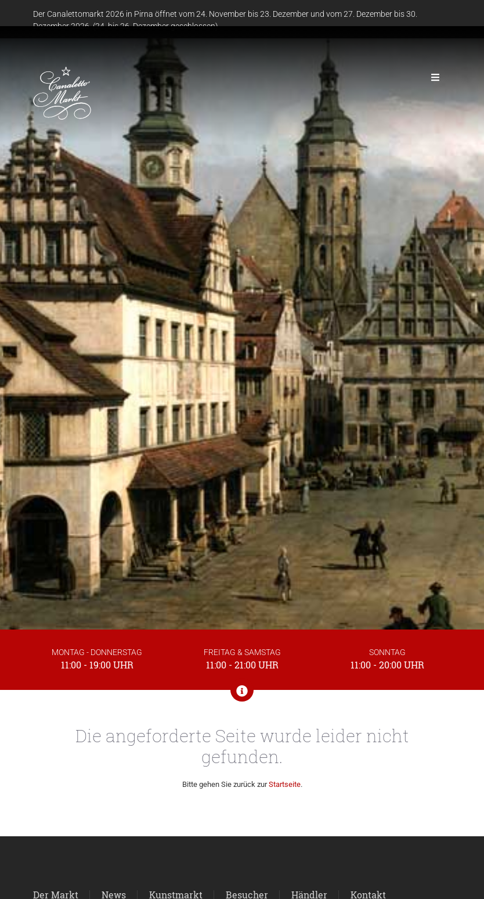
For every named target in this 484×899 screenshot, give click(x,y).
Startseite (285, 784)
